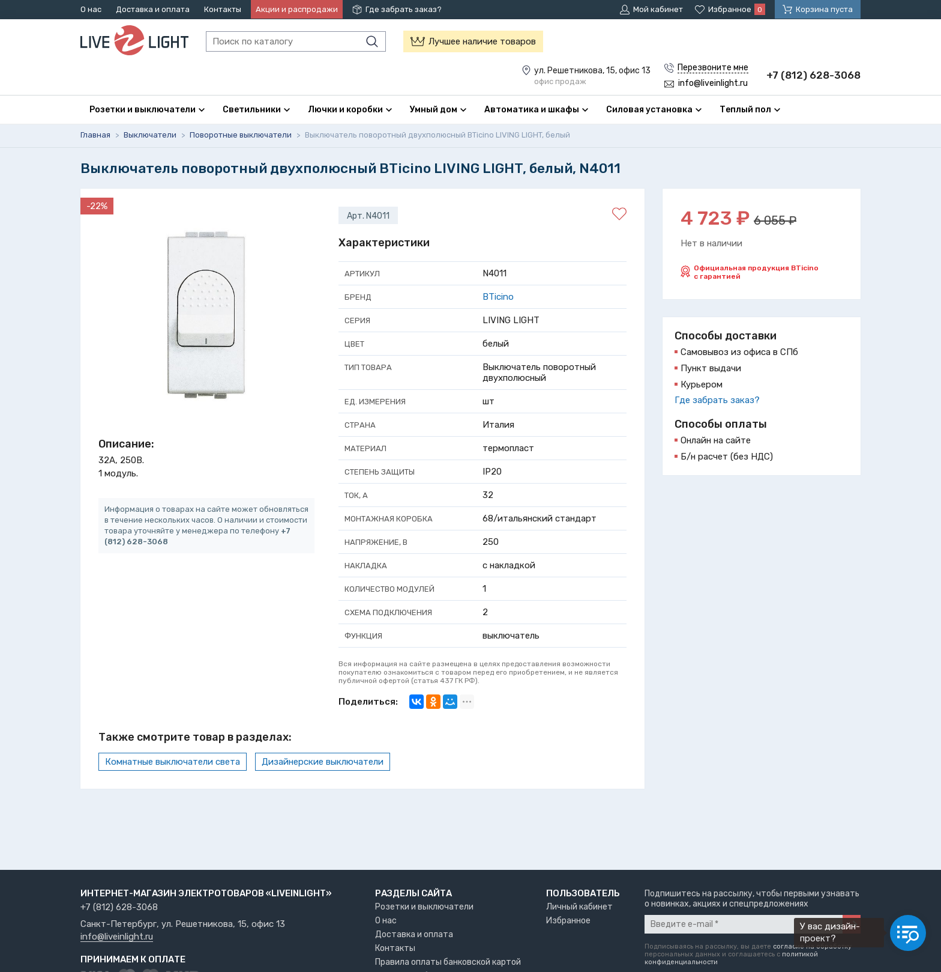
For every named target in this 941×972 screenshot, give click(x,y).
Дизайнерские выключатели (322, 761)
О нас (90, 9)
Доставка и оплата (153, 9)
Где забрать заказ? (403, 9)
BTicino (498, 296)
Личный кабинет (579, 907)
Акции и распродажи (297, 9)
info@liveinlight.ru (116, 937)
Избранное (568, 921)
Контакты (222, 9)
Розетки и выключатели (424, 907)
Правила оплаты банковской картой (448, 962)
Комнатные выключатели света (172, 761)
